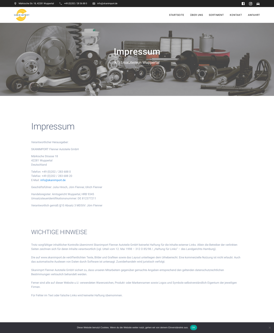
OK (193, 327)
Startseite (176, 14)
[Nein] (269, 327)
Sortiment (216, 14)
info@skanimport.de (53, 183)
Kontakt (236, 14)
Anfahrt (254, 14)
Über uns (196, 14)
